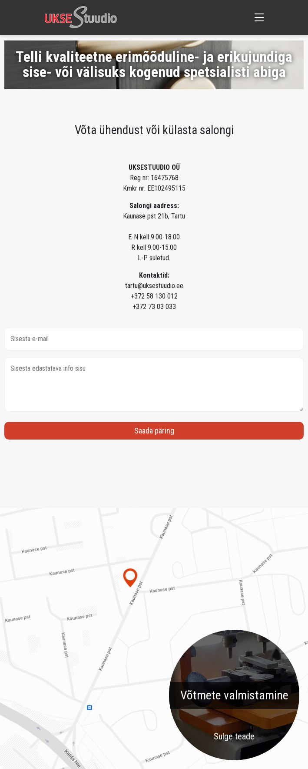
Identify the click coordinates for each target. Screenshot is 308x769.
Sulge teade (234, 736)
